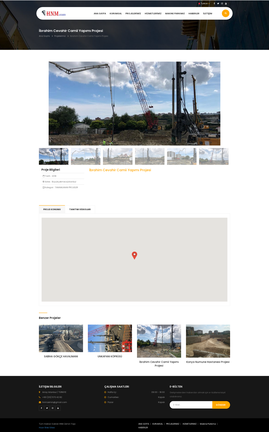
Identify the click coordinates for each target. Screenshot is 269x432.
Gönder (221, 404)
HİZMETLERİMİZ (153, 13)
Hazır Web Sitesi (47, 427)
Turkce (204, 3)
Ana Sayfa (44, 36)
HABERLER (194, 13)
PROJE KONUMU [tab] (52, 209)
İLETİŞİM (207, 13)
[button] (134, 256)
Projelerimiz (60, 36)
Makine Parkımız (175, 13)
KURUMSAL (116, 13)
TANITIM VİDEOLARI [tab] (80, 209)
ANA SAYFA (100, 13)
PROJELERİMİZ (133, 13)
